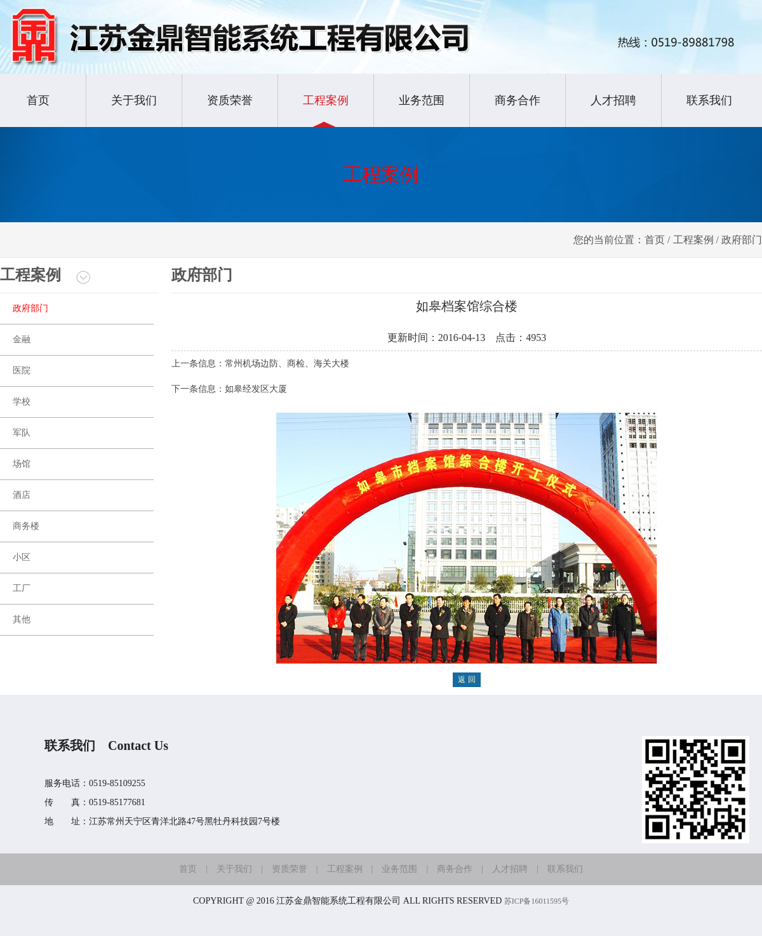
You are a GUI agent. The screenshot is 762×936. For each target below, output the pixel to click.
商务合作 (517, 100)
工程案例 (326, 100)
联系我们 (709, 100)
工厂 (21, 588)
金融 (21, 339)
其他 (21, 619)
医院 (21, 370)
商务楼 (26, 526)
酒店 (21, 495)
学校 (21, 401)
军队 (21, 433)
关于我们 (134, 100)
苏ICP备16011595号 (536, 901)
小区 (21, 557)
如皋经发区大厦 (256, 389)
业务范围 (421, 100)
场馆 (21, 464)
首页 (38, 100)
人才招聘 (613, 100)
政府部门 (30, 308)
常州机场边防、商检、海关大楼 (287, 363)
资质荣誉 (230, 100)
